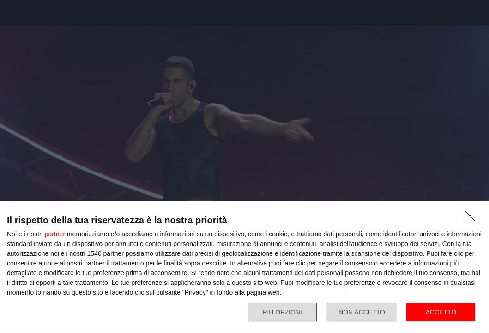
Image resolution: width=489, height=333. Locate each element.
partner (55, 234)
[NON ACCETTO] (472, 218)
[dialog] (244, 267)
